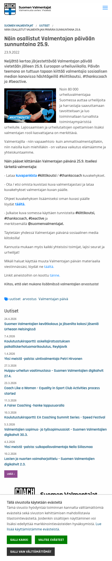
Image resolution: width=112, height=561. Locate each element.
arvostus (30, 299)
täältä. (48, 266)
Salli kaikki (19, 539)
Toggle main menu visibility (106, 7)
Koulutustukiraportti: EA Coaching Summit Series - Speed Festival (54, 417)
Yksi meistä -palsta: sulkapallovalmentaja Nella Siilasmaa (48, 447)
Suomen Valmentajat (18, 25)
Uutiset (44, 25)
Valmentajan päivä (53, 299)
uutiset (15, 299)
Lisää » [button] (11, 474)
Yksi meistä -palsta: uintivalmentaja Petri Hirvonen (43, 359)
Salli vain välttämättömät (30, 551)
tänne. (55, 275)
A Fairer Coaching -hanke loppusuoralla (34, 405)
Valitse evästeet (51, 539)
